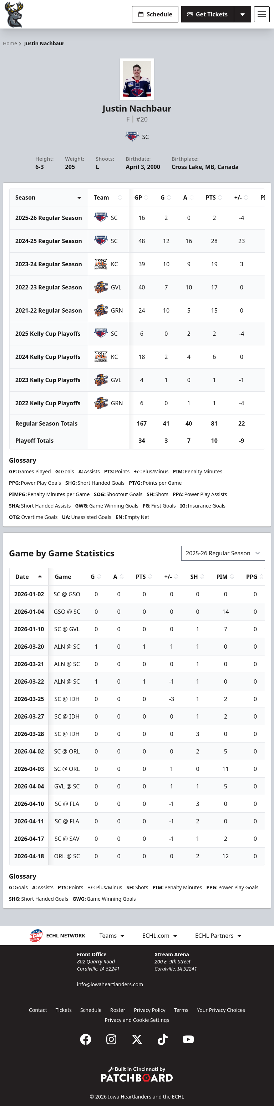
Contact (38, 1010)
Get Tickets (207, 14)
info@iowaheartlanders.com (110, 984)
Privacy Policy (149, 1010)
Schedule (155, 14)
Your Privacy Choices (221, 1010)
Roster (118, 1010)
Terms (181, 1010)
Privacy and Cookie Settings (137, 1020)
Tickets (64, 1010)
